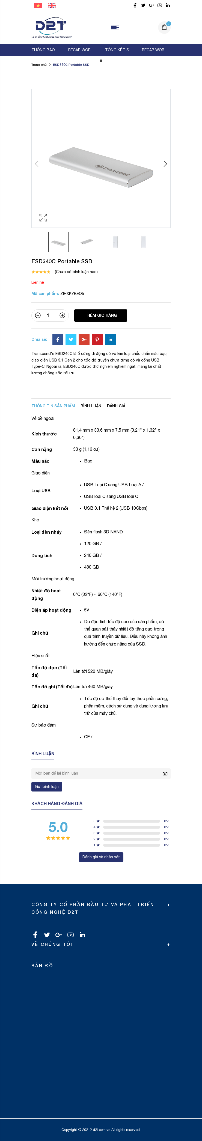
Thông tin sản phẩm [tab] (53, 406)
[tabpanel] (45, 50)
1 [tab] (101, 60)
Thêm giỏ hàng (101, 315)
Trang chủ (39, 65)
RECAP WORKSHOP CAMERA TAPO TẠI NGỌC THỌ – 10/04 (82, 50)
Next (164, 163)
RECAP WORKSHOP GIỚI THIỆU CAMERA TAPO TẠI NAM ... (156, 50)
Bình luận (91, 406)
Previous (37, 163)
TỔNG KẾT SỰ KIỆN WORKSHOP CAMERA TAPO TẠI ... (119, 50)
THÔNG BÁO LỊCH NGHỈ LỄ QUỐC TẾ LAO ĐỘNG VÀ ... (45, 50)
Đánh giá (116, 406)
